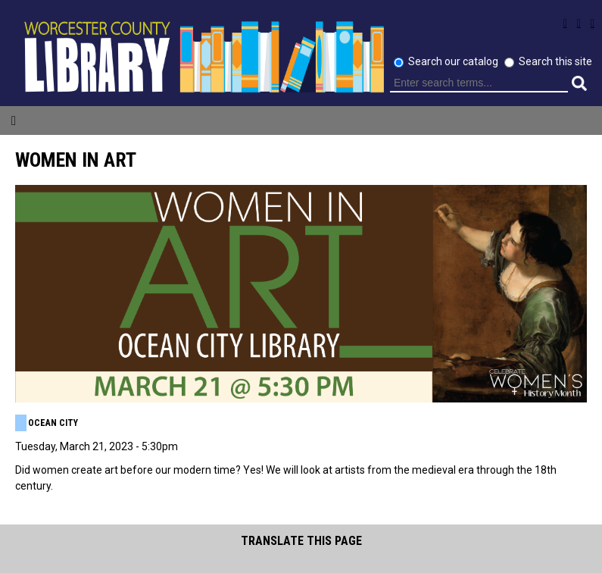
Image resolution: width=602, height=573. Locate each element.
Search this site (555, 61)
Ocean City (53, 423)
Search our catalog (454, 61)
